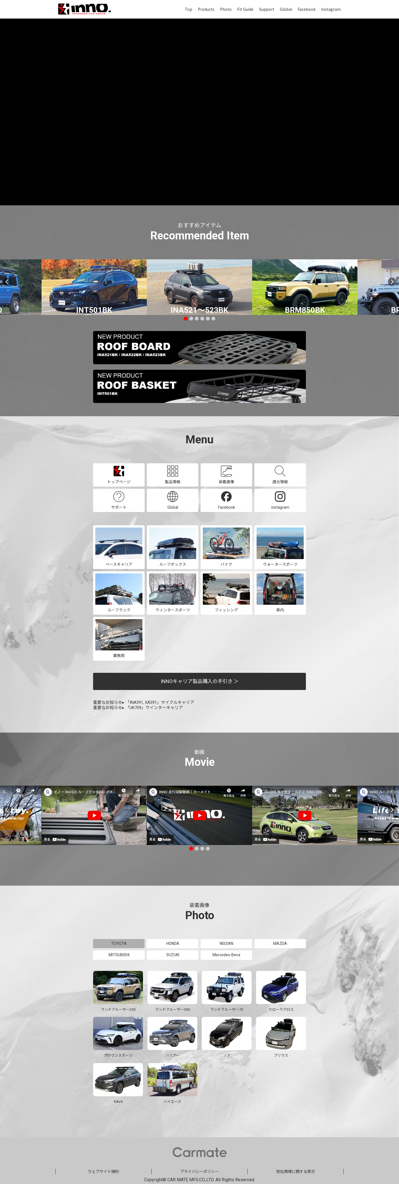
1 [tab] (186, 318)
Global (286, 9)
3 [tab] (197, 318)
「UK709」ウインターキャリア (154, 707)
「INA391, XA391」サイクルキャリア (160, 702)
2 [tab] (191, 318)
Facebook (307, 9)
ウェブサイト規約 (103, 1171)
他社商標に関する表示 (295, 1171)
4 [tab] (202, 318)
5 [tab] (208, 318)
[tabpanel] (199, 287)
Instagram (331, 9)
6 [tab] (213, 318)
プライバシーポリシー (199, 1171)
